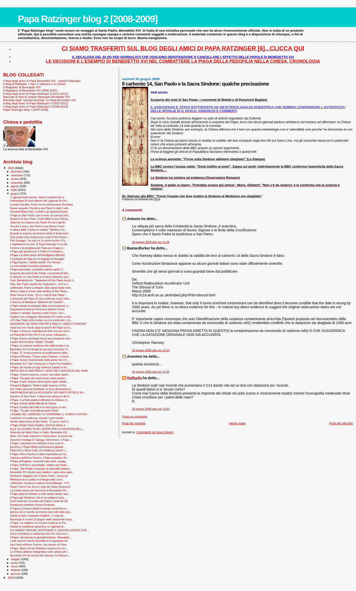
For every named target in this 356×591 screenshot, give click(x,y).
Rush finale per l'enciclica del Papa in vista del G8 (39, 501)
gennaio (16, 573)
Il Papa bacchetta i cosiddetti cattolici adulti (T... (37, 269)
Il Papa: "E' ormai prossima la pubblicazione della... (39, 352)
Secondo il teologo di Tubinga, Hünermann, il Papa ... (41, 439)
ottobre (15, 178)
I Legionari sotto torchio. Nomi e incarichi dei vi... (38, 197)
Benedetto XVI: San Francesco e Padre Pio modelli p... (42, 363)
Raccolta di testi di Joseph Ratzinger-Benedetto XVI (36, 96)
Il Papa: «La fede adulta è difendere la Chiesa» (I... (39, 399)
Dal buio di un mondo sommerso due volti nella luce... (41, 511)
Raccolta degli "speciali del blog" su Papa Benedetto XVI (39, 100)
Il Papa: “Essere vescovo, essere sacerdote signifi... (40, 374)
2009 (11, 168)
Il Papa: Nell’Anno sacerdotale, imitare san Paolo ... (39, 464)
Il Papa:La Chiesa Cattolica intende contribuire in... (39, 508)
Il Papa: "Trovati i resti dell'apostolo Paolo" (34, 410)
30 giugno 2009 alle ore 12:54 (150, 350)
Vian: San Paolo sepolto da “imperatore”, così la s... (39, 284)
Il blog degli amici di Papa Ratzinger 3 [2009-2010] (35, 106)
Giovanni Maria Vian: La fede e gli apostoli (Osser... (39, 211)
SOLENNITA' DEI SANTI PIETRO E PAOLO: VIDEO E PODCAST (48, 323)
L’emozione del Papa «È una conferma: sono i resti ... (41, 298)
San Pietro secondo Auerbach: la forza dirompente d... (41, 389)
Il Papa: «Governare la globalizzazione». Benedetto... (41, 537)
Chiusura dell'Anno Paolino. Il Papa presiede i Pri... (39, 457)
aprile (14, 562)
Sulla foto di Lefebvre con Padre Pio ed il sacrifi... (38, 222)
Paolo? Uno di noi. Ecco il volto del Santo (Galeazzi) (40, 486)
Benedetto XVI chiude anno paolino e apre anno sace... (42, 472)
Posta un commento (134, 416)
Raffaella (134, 378)
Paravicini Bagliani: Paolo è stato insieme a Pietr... (39, 385)
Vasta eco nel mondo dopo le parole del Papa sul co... (41, 327)
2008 (11, 577)
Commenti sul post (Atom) (155, 432)
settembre (17, 182)
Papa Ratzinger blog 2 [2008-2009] (87, 19)
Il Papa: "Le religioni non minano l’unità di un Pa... (38, 522)
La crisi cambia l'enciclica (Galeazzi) (31, 265)
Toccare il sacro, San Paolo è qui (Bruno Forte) (37, 226)
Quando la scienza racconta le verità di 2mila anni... (40, 233)
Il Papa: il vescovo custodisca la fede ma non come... (40, 330)
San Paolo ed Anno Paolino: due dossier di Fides (38, 544)
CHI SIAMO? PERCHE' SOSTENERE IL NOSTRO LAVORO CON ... (49, 530)
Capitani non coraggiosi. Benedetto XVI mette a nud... (41, 316)
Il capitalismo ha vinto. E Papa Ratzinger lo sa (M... (39, 244)
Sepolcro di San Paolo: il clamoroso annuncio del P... (40, 396)
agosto (15, 186)
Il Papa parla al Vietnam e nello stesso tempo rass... (40, 493)
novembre (17, 175)
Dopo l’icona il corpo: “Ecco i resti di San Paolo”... (38, 294)
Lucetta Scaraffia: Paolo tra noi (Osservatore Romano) (41, 204)
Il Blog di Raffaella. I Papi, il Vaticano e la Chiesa (34, 84)
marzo (15, 566)
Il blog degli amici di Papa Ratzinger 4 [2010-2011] (35, 103)
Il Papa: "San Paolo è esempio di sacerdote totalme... (41, 468)
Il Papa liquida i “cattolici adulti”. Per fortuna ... (36, 262)
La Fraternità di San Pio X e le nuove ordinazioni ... (39, 334)
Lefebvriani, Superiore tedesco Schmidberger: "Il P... (40, 483)
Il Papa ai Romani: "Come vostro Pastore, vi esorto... (40, 356)
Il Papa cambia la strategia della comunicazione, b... (40, 305)
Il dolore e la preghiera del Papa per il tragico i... (38, 247)
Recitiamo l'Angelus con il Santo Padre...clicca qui (39, 475)
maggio (16, 559)
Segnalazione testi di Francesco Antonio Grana (37, 309)
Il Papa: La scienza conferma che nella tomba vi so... (40, 345)
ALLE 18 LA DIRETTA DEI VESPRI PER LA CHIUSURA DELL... (47, 428)
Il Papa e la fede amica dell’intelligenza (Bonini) (37, 255)
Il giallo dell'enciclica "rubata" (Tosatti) (31, 341)
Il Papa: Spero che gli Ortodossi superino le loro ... (39, 548)
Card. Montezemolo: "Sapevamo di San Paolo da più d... (42, 280)
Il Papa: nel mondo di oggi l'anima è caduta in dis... (39, 367)
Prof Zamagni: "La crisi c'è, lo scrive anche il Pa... (38, 240)
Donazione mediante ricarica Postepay (32, 504)
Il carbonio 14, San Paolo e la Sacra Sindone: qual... (40, 276)
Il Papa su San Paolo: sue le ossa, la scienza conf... (40, 215)
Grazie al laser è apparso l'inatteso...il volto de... (38, 515)
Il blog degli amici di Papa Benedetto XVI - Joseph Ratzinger (42, 80)
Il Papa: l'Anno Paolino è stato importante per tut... (39, 454)
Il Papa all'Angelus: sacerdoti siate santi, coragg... (38, 461)
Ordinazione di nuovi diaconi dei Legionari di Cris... (39, 200)
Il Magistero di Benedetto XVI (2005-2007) (30, 90)
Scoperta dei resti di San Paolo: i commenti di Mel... (40, 273)
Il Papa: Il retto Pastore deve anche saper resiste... (39, 381)
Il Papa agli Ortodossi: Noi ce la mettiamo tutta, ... (38, 497)
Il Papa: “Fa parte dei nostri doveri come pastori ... (39, 378)
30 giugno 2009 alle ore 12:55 (150, 371)
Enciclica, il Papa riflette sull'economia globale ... (38, 446)
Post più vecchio (341, 423)
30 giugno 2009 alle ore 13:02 (150, 408)
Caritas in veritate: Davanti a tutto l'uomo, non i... (38, 312)
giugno (15, 193)
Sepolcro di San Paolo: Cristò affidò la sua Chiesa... (40, 218)
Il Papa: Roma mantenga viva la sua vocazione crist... (41, 338)
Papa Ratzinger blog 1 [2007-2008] (25, 109)
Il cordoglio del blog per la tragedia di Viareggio (37, 258)
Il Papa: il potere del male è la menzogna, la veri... (39, 407)
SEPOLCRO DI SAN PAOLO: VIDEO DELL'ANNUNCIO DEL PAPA (49, 370)
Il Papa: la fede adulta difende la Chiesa (33, 403)
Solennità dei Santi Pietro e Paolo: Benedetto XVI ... (40, 432)
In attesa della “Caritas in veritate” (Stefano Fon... (38, 229)
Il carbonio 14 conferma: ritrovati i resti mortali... (37, 417)
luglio (14, 189)
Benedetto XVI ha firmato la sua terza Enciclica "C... (40, 349)
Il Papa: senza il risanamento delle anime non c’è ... (40, 359)
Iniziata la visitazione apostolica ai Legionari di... (38, 526)
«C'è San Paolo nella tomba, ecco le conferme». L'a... (41, 320)
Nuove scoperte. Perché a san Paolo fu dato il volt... (40, 208)
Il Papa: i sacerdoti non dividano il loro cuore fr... (38, 443)
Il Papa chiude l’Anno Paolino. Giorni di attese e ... (39, 425)
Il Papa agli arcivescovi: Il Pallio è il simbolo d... (37, 251)
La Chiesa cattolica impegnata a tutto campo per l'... (40, 551)
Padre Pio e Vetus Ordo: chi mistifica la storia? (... (38, 450)
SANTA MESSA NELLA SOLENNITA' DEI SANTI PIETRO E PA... (47, 392)
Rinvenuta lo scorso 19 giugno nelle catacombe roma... (42, 519)
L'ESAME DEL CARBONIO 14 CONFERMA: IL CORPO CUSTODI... (49, 414)
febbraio (16, 570)
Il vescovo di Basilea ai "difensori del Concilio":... (38, 302)
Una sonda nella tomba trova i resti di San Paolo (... (40, 237)
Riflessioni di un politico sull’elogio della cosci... (37, 479)
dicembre (17, 171)
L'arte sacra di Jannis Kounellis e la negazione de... (39, 540)
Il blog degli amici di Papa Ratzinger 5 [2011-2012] (35, 93)
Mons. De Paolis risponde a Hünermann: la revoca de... (42, 436)
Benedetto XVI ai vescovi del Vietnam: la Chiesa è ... (40, 555)
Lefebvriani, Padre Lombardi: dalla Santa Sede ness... (41, 287)
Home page (237, 423)
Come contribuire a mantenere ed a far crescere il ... (40, 533)
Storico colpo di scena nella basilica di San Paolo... (39, 291)
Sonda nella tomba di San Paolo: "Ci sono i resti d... (40, 421)
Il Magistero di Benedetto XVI (22, 87)
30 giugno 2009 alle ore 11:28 (150, 242)
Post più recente (133, 423)
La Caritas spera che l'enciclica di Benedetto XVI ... (39, 490)
